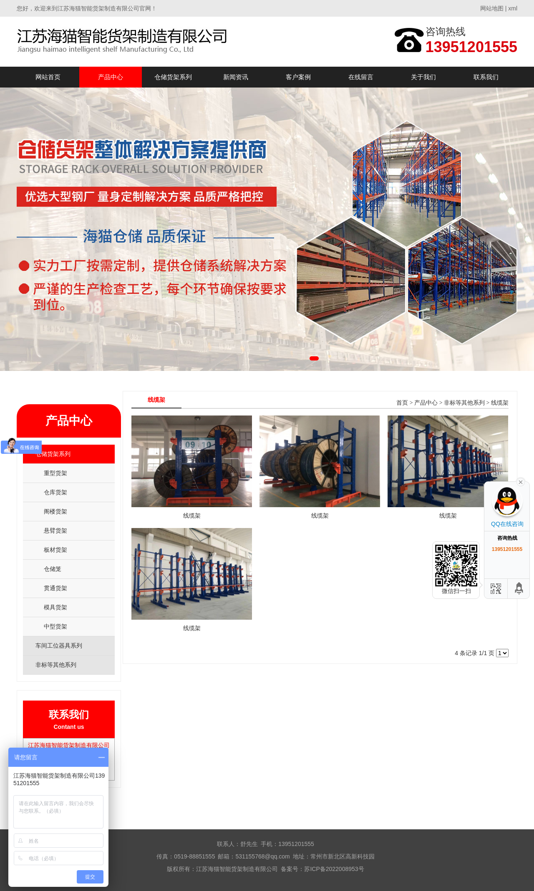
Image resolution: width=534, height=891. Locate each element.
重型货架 (55, 473)
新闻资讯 (235, 76)
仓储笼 (52, 569)
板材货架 (55, 549)
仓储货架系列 (173, 76)
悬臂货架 (55, 530)
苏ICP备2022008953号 (334, 869)
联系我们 (486, 76)
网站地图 (492, 8)
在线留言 (360, 76)
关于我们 (423, 76)
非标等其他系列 (464, 403)
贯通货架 (55, 588)
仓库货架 (55, 492)
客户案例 (298, 76)
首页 (402, 403)
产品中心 (110, 76)
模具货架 (55, 607)
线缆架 (500, 403)
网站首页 (47, 76)
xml (512, 8)
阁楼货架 (55, 511)
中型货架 (55, 626)
